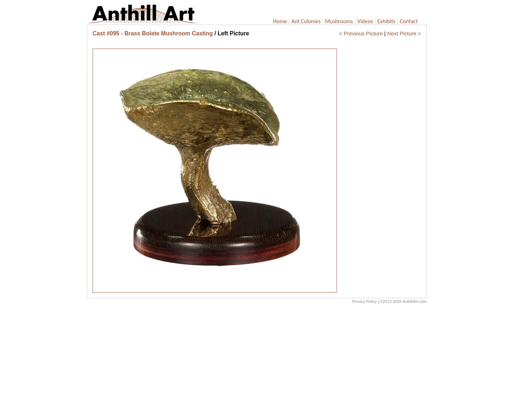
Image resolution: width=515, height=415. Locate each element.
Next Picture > (404, 33)
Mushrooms (339, 21)
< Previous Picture (361, 33)
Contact (409, 21)
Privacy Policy (364, 301)
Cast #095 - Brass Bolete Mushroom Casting (153, 33)
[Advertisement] (257, 361)
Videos (365, 21)
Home (280, 21)
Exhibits (386, 21)
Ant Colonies (306, 21)
